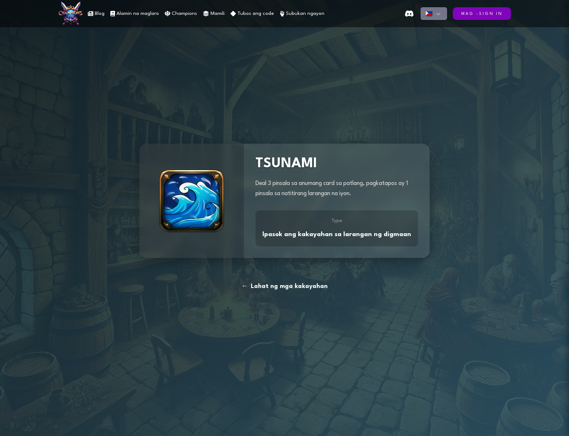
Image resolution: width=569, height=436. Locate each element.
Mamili (214, 13)
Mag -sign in (482, 14)
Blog (96, 13)
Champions (181, 13)
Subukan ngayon (302, 13)
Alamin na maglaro (134, 13)
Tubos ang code (252, 13)
